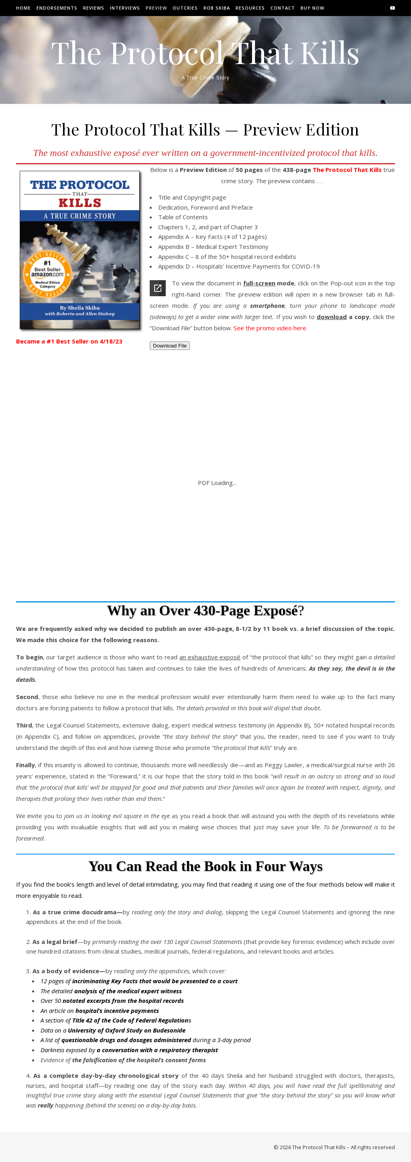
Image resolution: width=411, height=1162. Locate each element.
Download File (170, 346)
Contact (283, 8)
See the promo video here (270, 328)
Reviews (93, 8)
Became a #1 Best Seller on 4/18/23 (69, 341)
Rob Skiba (216, 8)
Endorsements (57, 8)
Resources (250, 8)
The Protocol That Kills (205, 52)
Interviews (125, 8)
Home (23, 8)
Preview (156, 8)
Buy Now (312, 8)
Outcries (185, 8)
